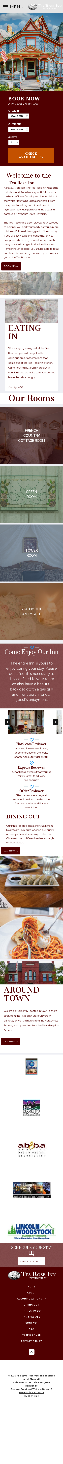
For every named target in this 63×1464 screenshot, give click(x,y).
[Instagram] (35, 1367)
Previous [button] (7, 722)
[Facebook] (28, 1367)
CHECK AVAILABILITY (31, 1261)
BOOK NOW (11, 266)
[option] (31, 722)
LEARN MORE (11, 850)
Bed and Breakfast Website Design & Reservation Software (31, 1391)
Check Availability (31, 155)
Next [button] (55, 722)
